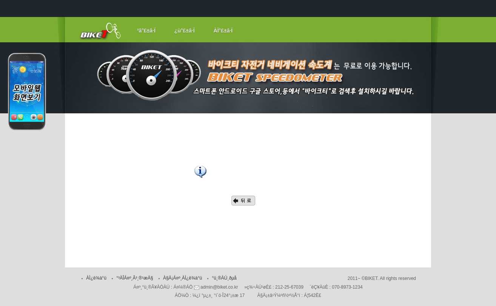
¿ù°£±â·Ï (184, 31)
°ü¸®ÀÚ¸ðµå (224, 278)
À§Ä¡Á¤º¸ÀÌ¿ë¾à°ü (182, 278)
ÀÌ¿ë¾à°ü (96, 278)
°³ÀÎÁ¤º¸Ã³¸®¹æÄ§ (134, 278)
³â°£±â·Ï (146, 31)
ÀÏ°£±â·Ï (223, 31)
